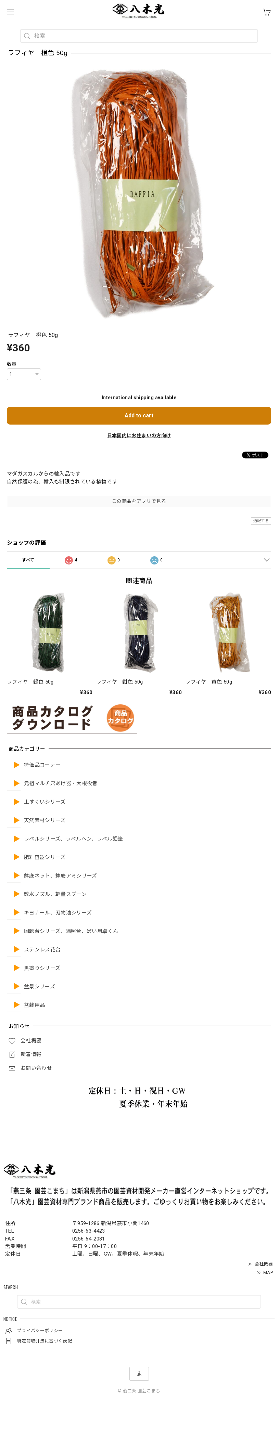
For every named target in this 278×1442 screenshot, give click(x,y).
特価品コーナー (42, 765)
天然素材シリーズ (45, 820)
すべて (28, 560)
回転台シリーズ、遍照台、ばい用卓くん (71, 931)
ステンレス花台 (42, 950)
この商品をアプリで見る (139, 501)
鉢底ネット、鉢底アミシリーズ (60, 876)
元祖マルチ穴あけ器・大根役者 (61, 784)
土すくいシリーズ (45, 802)
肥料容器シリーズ (45, 857)
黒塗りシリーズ (42, 968)
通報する (261, 521)
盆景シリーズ (39, 987)
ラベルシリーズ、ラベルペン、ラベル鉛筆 (73, 839)
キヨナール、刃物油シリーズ (58, 913)
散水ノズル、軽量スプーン (55, 894)
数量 (12, 364)
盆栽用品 (34, 1005)
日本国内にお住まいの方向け (139, 435)
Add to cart (139, 415)
